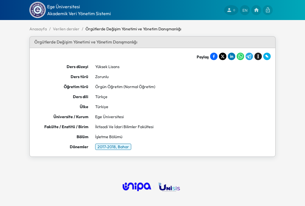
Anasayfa (38, 28)
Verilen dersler (66, 28)
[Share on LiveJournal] (267, 56)
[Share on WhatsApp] (240, 56)
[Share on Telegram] (249, 56)
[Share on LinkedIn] (231, 56)
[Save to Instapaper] (258, 56)
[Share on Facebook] (214, 56)
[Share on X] (222, 56)
